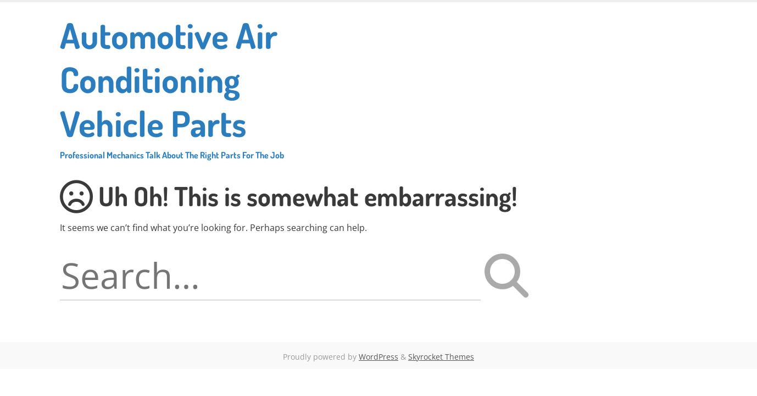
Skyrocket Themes (441, 356)
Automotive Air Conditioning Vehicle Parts (184, 87)
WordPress (378, 356)
